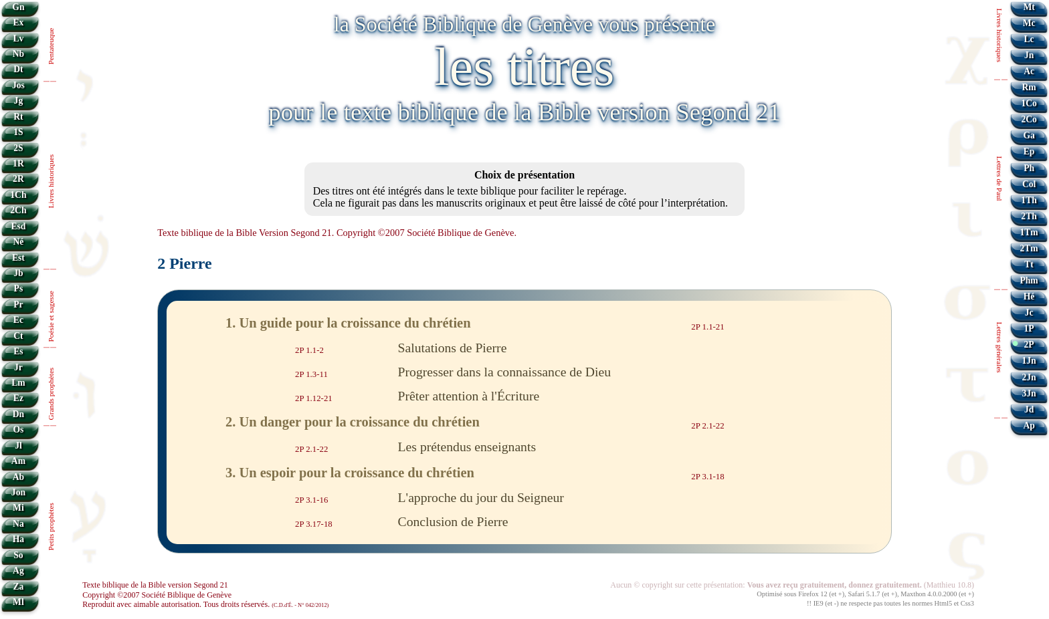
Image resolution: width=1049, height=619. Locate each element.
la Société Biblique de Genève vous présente (524, 24)
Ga (1028, 135)
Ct (18, 336)
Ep (1029, 151)
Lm (18, 383)
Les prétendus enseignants (467, 446)
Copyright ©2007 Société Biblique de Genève (156, 595)
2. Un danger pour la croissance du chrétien (352, 421)
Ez (18, 398)
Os (18, 429)
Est (18, 258)
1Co (1028, 103)
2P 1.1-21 (707, 327)
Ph (1029, 168)
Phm (1029, 280)
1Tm (1029, 232)
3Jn (1029, 393)
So (18, 555)
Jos (18, 85)
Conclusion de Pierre (453, 521)
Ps (18, 288)
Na (18, 524)
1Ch (18, 195)
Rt (18, 117)
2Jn (1029, 377)
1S (18, 132)
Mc (1029, 23)
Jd (1029, 409)
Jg (18, 101)
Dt (18, 69)
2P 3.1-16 (311, 500)
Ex (18, 22)
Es (18, 351)
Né (18, 242)
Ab (18, 477)
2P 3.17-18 (313, 524)
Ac (1029, 71)
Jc (1029, 312)
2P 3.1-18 (707, 476)
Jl (18, 446)
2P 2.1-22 (707, 425)
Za (18, 587)
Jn (1029, 55)
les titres (525, 66)
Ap (1028, 425)
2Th (1028, 216)
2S (18, 148)
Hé (1029, 296)
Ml (18, 602)
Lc (1029, 39)
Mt (1028, 7)
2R (18, 179)
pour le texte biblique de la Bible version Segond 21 (524, 112)
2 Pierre (184, 263)
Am (18, 461)
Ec (18, 320)
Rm (1029, 87)
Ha (18, 539)
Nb (18, 54)
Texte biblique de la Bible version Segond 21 (155, 585)
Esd (18, 226)
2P (1029, 345)
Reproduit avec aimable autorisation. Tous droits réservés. (205, 604)
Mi (18, 508)
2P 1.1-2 (309, 350)
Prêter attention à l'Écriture (469, 395)
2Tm (1029, 248)
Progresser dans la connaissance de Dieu (504, 371)
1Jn (1029, 361)
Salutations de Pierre (452, 347)
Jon (18, 492)
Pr (18, 304)
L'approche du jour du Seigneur (481, 497)
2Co (1028, 119)
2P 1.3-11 (311, 374)
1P (1029, 329)
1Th (1028, 200)
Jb (18, 273)
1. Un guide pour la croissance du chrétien (348, 323)
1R (18, 163)
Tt (1029, 264)
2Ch (18, 210)
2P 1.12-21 (313, 398)
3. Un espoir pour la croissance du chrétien (349, 472)
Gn (18, 7)
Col (1029, 184)
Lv (18, 38)
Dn (18, 414)
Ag (18, 571)
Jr (18, 367)
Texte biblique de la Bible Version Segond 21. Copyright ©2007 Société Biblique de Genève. (336, 232)
